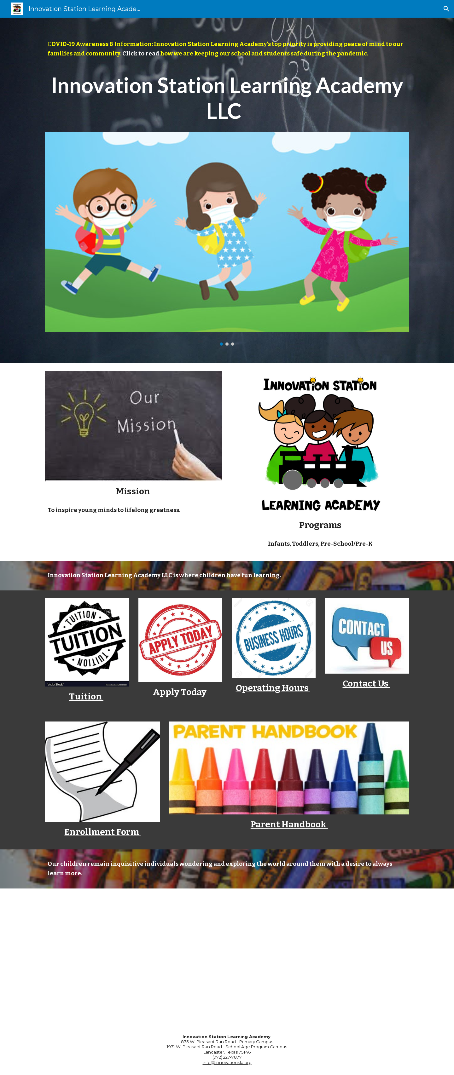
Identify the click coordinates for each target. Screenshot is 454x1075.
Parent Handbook (288, 824)
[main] (227, 49)
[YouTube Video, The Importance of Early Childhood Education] (227, 956)
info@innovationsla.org (227, 1062)
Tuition (86, 696)
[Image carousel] (227, 239)
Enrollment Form (102, 832)
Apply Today (180, 692)
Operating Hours (273, 688)
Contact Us (366, 683)
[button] (446, 8)
